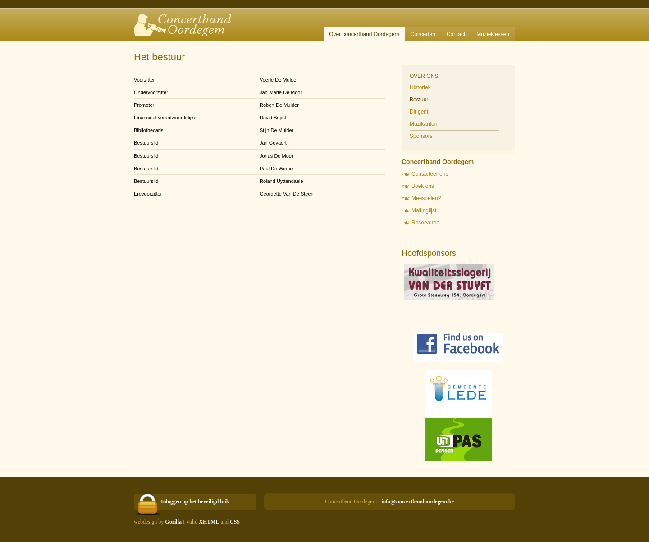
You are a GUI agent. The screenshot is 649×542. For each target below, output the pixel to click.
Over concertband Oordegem (364, 34)
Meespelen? (426, 198)
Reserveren (425, 222)
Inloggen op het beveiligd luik (195, 501)
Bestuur (419, 99)
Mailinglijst (423, 210)
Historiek (420, 87)
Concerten (423, 34)
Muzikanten (423, 124)
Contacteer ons (429, 174)
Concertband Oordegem (186, 20)
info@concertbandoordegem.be (417, 501)
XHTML (209, 522)
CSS (235, 522)
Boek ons (422, 186)
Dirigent (419, 112)
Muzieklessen (492, 34)
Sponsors (421, 136)
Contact (456, 34)
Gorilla (173, 522)
